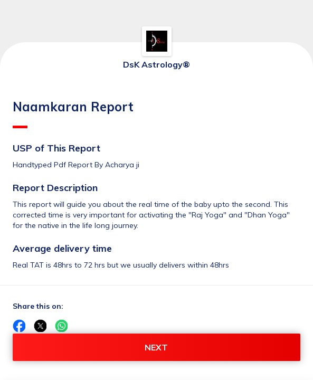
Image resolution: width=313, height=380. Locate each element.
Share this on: (38, 306)
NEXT (156, 347)
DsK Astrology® (156, 64)
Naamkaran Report (73, 113)
